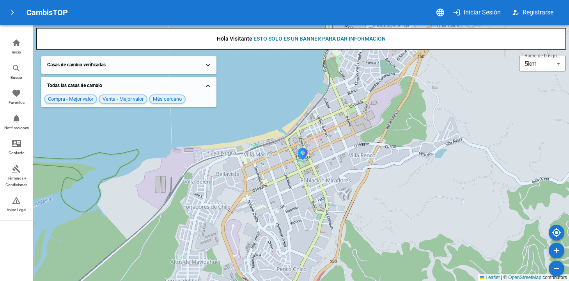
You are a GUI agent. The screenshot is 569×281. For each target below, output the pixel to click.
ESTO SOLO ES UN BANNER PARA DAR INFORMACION (319, 39)
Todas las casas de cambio (129, 86)
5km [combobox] (531, 64)
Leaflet (490, 277)
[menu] (12, 12)
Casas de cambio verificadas (129, 65)
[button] (16, 47)
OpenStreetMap (524, 277)
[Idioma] (440, 12)
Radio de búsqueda (543, 56)
